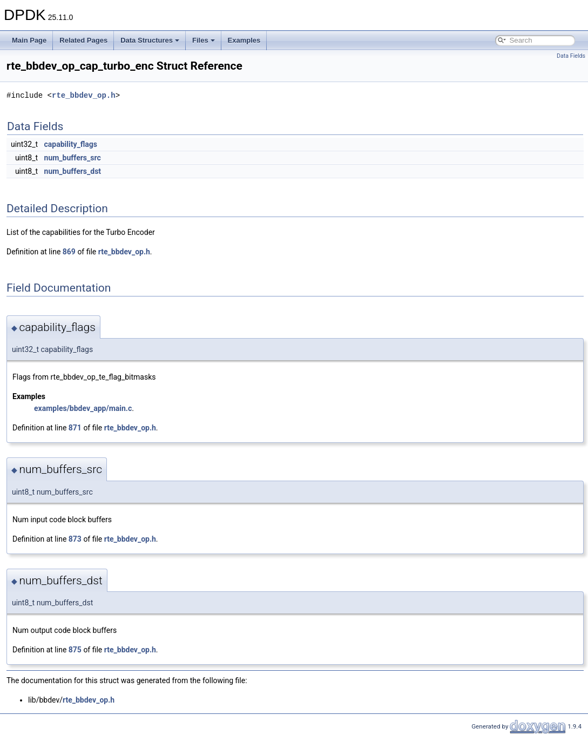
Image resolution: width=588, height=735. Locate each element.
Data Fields (571, 55)
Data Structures (149, 40)
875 (75, 649)
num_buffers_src (72, 157)
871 (75, 427)
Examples (244, 40)
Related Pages (83, 40)
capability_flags (70, 144)
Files (203, 40)
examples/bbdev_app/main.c (83, 408)
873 (75, 539)
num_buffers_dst (73, 171)
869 (69, 251)
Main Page (29, 40)
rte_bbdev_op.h (84, 95)
